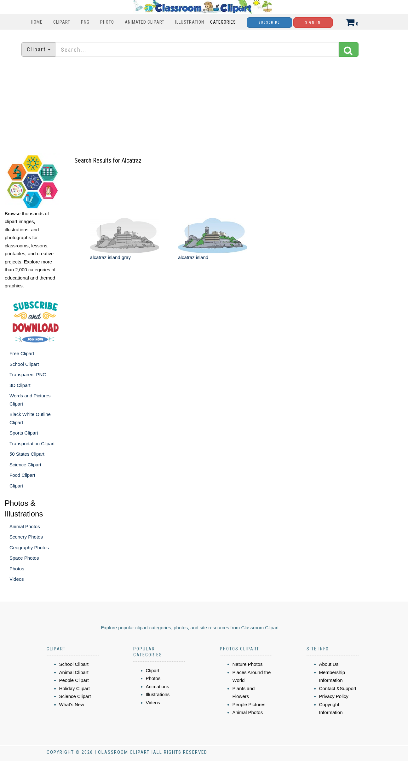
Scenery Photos (26, 536)
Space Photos (24, 558)
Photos (16, 568)
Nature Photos (248, 664)
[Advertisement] (204, 105)
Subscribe (269, 22)
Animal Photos (24, 526)
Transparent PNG (27, 374)
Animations (157, 686)
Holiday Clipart (74, 688)
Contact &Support (337, 688)
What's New (71, 704)
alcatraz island (193, 257)
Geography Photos (29, 547)
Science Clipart (25, 464)
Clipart (61, 22)
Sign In (313, 22)
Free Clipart (21, 353)
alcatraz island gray (110, 257)
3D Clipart (20, 385)
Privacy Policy (333, 696)
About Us (329, 664)
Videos (16, 579)
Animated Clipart (144, 22)
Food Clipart (22, 475)
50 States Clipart (26, 454)
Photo (107, 22)
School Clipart (24, 364)
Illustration (189, 22)
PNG (85, 22)
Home (37, 22)
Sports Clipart (23, 432)
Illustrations (158, 694)
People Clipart (74, 680)
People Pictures (249, 704)
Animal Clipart (74, 672)
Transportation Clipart (32, 443)
